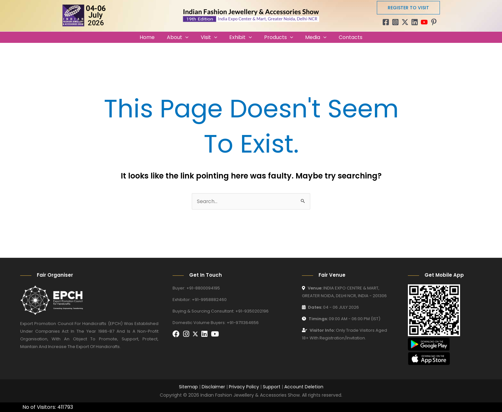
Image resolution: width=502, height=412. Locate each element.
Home (152, 37)
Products (276, 37)
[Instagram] (395, 22)
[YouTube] (424, 22)
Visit (211, 37)
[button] (408, 7)
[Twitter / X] (405, 22)
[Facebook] (385, 22)
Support (271, 387)
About (181, 37)
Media (312, 37)
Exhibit (240, 37)
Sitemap (188, 387)
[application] (189, 37)
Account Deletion (303, 387)
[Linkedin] (414, 22)
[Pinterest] (433, 22)
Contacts (345, 37)
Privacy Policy (244, 387)
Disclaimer (213, 387)
